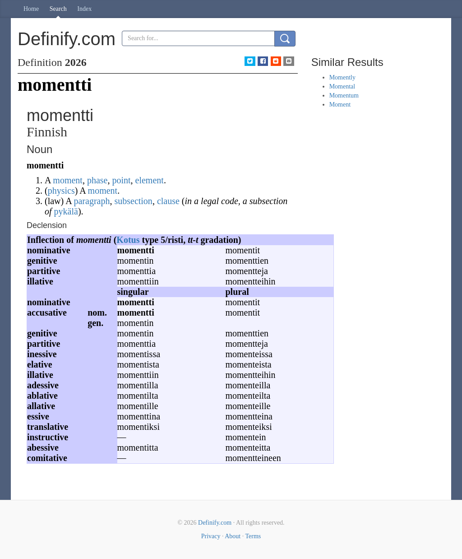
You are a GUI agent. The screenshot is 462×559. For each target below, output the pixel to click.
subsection (133, 201)
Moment (340, 104)
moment (68, 180)
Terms (253, 536)
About (232, 536)
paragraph (92, 201)
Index (84, 8)
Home (31, 8)
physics (61, 191)
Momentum (344, 95)
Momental (342, 86)
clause (168, 201)
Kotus (127, 240)
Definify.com (214, 522)
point (121, 180)
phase (97, 180)
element (149, 180)
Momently (342, 77)
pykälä (66, 211)
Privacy (211, 536)
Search (58, 8)
